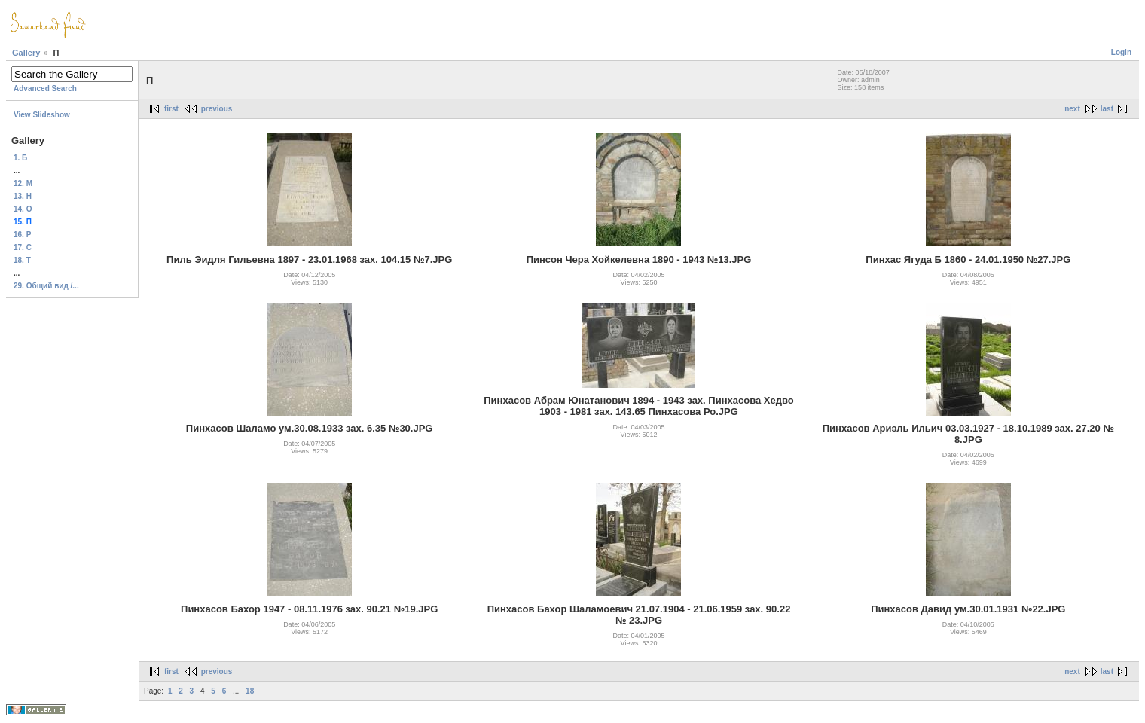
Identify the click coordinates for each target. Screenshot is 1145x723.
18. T (22, 260)
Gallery (26, 52)
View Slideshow (42, 115)
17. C (23, 247)
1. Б (20, 158)
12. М (23, 183)
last (1107, 109)
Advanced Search (45, 88)
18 (250, 691)
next (1072, 109)
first (171, 109)
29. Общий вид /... (46, 286)
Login (1121, 52)
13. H (23, 196)
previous (217, 109)
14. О (23, 209)
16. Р (22, 234)
